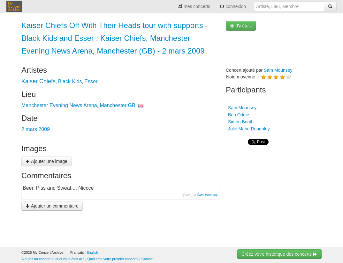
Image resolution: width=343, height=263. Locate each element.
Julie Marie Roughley (248, 128)
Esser (90, 81)
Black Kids (70, 81)
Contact (147, 259)
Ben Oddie (238, 114)
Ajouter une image (46, 161)
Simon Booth (240, 121)
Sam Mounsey (207, 195)
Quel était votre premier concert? (113, 259)
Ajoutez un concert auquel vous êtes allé (53, 259)
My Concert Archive (14, 6)
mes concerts (194, 6)
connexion (233, 6)
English (92, 252)
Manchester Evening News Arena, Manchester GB (78, 105)
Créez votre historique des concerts (279, 254)
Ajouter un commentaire (52, 205)
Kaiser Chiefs (38, 81)
